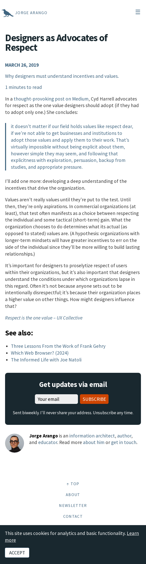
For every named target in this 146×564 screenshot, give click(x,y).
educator (47, 442)
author (124, 436)
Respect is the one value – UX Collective (43, 318)
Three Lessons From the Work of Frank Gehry (58, 346)
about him (94, 442)
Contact (73, 516)
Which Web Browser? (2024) (40, 353)
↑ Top (73, 483)
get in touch (123, 442)
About (73, 494)
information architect (92, 436)
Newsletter (73, 505)
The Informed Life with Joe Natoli (46, 360)
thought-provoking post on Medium (51, 99)
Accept (17, 553)
